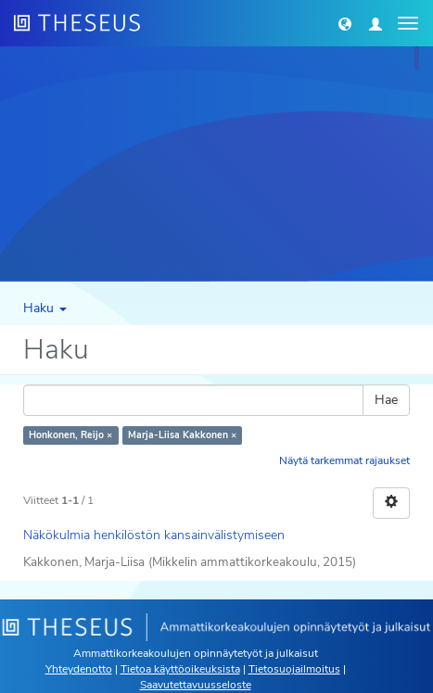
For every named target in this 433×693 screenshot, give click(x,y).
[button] (344, 23)
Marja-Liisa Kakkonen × (182, 435)
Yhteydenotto (78, 669)
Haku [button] (45, 308)
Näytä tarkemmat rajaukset (344, 460)
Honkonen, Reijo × (70, 435)
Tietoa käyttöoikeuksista (180, 669)
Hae (386, 400)
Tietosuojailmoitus (294, 669)
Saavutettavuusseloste (195, 684)
